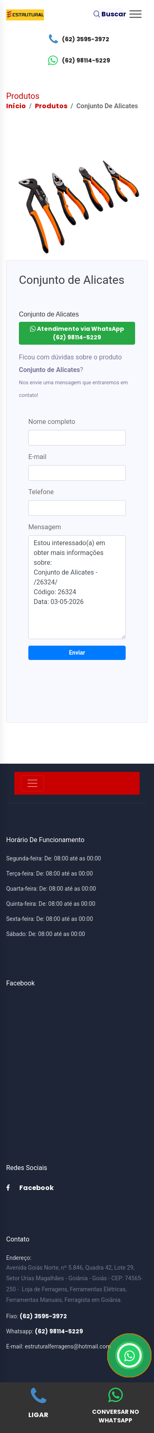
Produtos (51, 106)
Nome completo (51, 422)
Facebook (30, 1187)
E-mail (37, 457)
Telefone (41, 492)
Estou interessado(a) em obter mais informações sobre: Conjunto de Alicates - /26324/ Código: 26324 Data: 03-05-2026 (77, 587)
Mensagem (44, 527)
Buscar (110, 14)
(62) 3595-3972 (77, 39)
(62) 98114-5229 (77, 60)
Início (16, 106)
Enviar (77, 652)
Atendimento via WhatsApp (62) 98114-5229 (77, 333)
